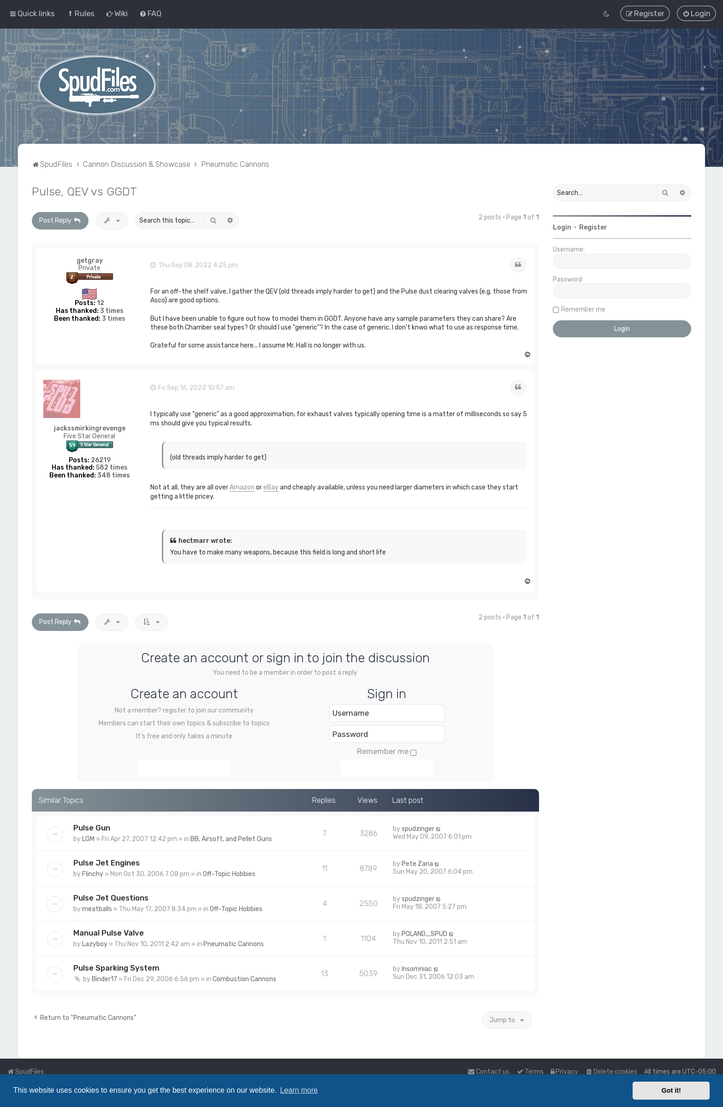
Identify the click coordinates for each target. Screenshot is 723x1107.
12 (100, 302)
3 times (112, 310)
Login (562, 227)
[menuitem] (80, 13)
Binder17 (104, 978)
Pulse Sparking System (116, 967)
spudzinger (418, 828)
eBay (271, 487)
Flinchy (92, 873)
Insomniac (417, 968)
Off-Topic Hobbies (229, 873)
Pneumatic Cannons (233, 943)
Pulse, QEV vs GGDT (84, 191)
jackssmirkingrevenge (89, 428)
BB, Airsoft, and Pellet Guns (231, 838)
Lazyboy (94, 943)
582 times (112, 467)
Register (593, 227)
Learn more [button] (299, 1090)
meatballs (97, 909)
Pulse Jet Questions (110, 897)
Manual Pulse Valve (108, 931)
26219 (101, 459)
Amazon (242, 487)
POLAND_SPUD (424, 933)
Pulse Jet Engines (106, 862)
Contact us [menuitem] (489, 1072)
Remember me (386, 750)
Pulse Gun (91, 827)
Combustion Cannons (244, 978)
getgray (90, 260)
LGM (88, 838)
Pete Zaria (417, 863)
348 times (113, 475)
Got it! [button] (671, 1090)
